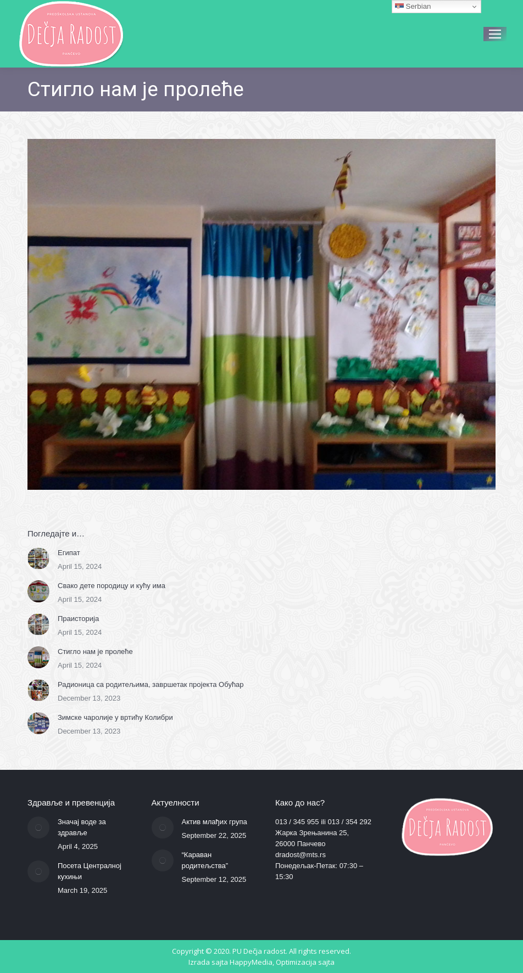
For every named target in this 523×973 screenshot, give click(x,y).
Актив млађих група (214, 822)
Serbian (413, 6)
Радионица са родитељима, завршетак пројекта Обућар (151, 684)
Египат (69, 553)
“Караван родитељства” (205, 860)
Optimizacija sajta (305, 962)
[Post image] (38, 558)
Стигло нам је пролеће (95, 651)
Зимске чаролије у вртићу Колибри (115, 717)
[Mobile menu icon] (495, 34)
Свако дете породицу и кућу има (111, 585)
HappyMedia (251, 962)
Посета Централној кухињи (89, 871)
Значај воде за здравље (82, 827)
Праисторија (78, 618)
